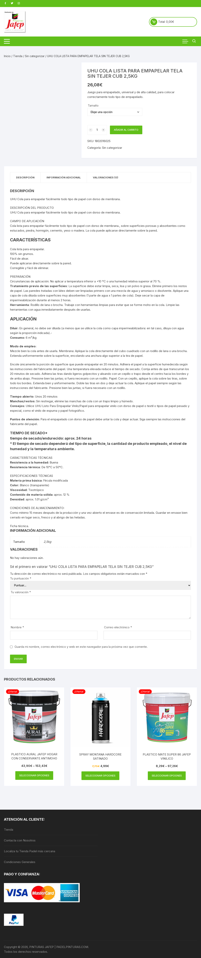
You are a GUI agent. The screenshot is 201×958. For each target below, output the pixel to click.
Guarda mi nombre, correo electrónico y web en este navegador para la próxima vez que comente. (81, 647)
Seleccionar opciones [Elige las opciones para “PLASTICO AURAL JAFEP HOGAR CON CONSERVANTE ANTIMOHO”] (34, 775)
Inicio (7, 56)
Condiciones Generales (19, 862)
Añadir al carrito (126, 129)
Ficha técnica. (19, 526)
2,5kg (47, 542)
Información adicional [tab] (64, 177)
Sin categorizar (35, 56)
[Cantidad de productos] (97, 130)
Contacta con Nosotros (20, 840)
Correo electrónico (118, 627)
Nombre (17, 627)
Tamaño (93, 105)
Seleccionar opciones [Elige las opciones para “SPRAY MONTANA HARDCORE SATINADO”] (100, 775)
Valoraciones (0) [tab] (105, 177)
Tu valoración (21, 592)
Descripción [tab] (25, 177)
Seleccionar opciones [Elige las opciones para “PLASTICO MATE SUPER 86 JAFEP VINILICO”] (167, 775)
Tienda (17, 56)
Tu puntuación (20, 578)
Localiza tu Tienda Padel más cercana (29, 851)
